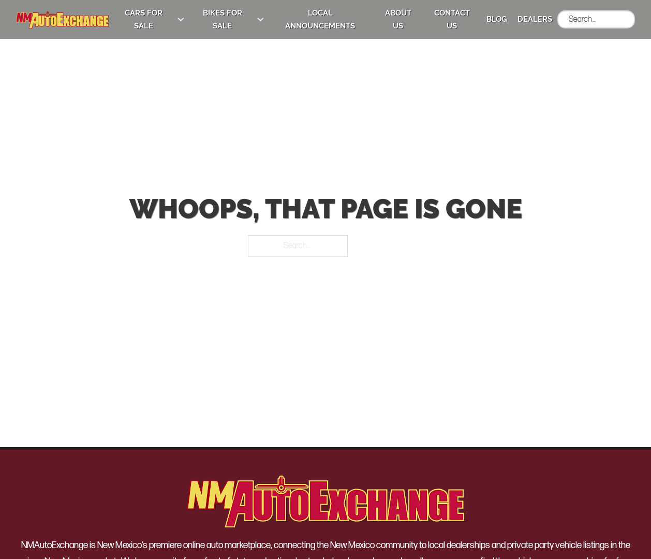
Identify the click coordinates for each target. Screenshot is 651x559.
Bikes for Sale (222, 19)
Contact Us (452, 19)
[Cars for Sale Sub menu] (181, 19)
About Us (398, 19)
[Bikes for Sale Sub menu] (260, 19)
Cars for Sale (143, 19)
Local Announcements (320, 19)
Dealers (534, 19)
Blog (496, 19)
